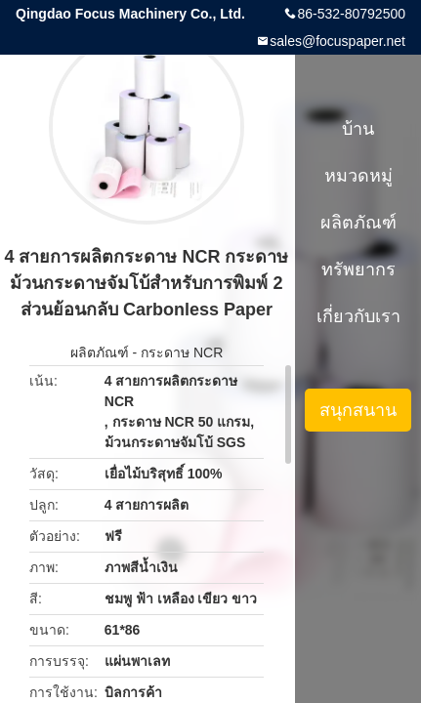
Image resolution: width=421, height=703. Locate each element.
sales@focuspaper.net (337, 41)
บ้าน (358, 129)
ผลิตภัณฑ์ (99, 352)
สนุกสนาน (358, 410)
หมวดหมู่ (358, 176)
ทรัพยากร (358, 269)
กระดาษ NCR (182, 352)
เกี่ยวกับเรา (358, 316)
